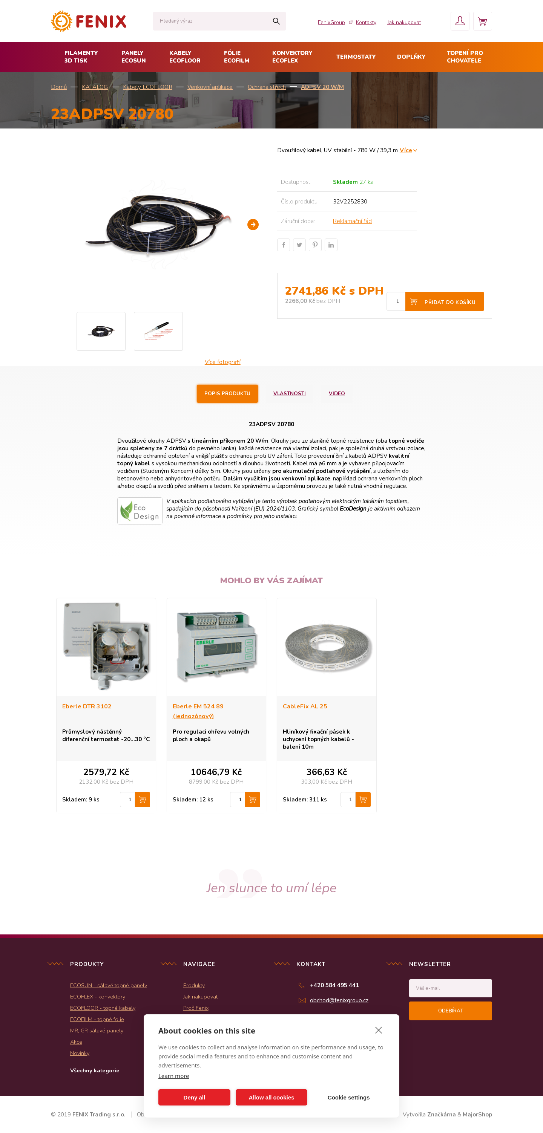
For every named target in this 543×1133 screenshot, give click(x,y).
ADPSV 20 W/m (322, 87)
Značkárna (441, 1114)
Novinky (79, 1053)
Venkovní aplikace (210, 87)
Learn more (173, 1075)
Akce (76, 1042)
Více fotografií (223, 362)
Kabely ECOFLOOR (147, 87)
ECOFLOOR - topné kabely (102, 1008)
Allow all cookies (272, 1097)
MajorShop (477, 1114)
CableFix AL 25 (305, 706)
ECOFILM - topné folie (97, 1019)
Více (406, 150)
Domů (59, 87)
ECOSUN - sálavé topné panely (108, 985)
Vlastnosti (289, 393)
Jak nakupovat (404, 22)
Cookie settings (349, 1097)
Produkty (194, 985)
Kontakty (366, 22)
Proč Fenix (196, 1008)
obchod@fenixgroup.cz (339, 1000)
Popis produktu (227, 393)
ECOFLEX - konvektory (97, 996)
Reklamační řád (352, 221)
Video (337, 393)
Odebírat (450, 1011)
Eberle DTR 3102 (87, 706)
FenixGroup (331, 22)
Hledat (276, 21)
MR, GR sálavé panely (96, 1030)
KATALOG (95, 87)
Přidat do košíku (450, 302)
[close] (379, 1030)
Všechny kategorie (95, 1070)
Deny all (195, 1097)
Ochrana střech (267, 87)
